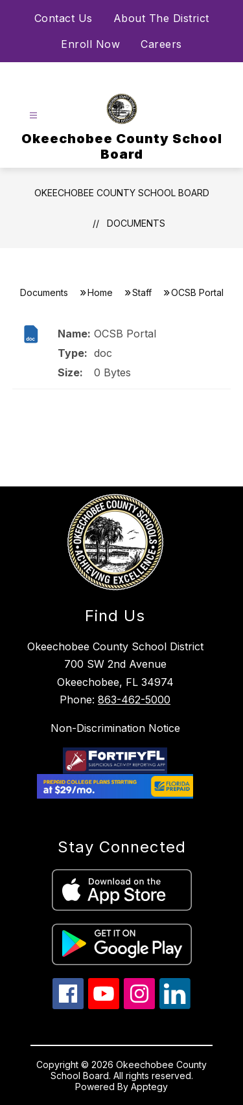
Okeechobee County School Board (121, 192)
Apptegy (149, 1086)
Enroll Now (90, 44)
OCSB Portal (125, 333)
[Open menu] (33, 115)
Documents (136, 223)
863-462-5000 (134, 699)
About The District (161, 18)
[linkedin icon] (175, 1005)
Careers (161, 44)
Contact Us (63, 18)
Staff (142, 292)
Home (100, 292)
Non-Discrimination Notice (115, 728)
